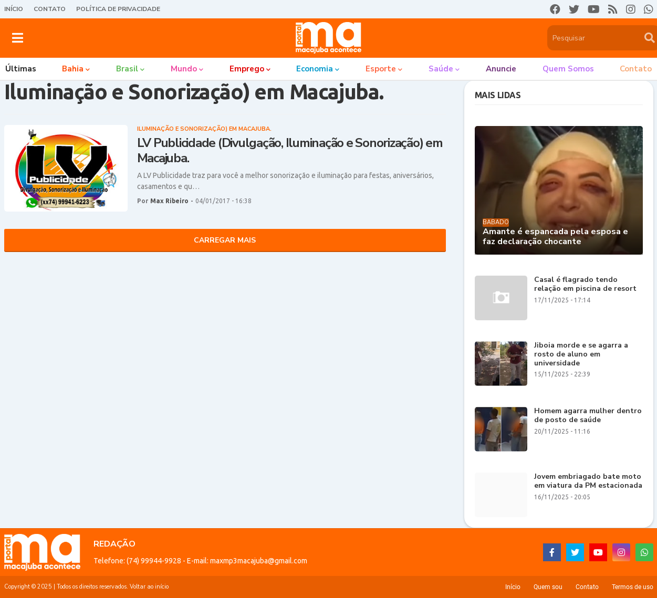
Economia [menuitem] (314, 69)
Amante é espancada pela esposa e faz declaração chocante (555, 237)
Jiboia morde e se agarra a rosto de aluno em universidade (581, 354)
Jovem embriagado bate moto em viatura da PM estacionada (588, 481)
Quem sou (548, 587)
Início (13, 9)
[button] (17, 38)
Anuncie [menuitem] (501, 69)
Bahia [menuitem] (73, 69)
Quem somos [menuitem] (568, 69)
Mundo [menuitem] (184, 69)
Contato (50, 9)
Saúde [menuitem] (441, 69)
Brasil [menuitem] (127, 69)
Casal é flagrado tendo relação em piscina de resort (585, 284)
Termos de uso (632, 587)
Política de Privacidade (118, 9)
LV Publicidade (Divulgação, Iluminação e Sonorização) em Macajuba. (290, 150)
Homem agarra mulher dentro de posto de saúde (588, 416)
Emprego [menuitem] (247, 69)
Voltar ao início (149, 587)
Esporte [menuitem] (381, 69)
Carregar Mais (225, 240)
